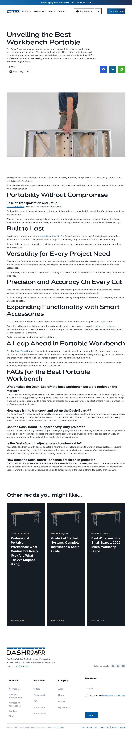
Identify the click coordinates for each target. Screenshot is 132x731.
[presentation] (104, 705)
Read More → (17, 620)
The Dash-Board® (15, 206)
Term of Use (106, 695)
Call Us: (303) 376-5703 (18, 666)
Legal (83, 727)
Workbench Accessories (15, 704)
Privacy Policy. (119, 695)
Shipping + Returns (118, 727)
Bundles (13, 711)
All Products (15, 689)
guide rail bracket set (105, 326)
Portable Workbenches (15, 696)
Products (26, 11)
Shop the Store (116, 11)
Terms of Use (92, 727)
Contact (62, 11)
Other (11, 716)
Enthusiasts (39, 707)
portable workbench (49, 236)
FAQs (36, 701)
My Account (64, 707)
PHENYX (61, 727)
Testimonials (40, 695)
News (61, 695)
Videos (37, 689)
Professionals (40, 713)
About (52, 11)
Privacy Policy (104, 727)
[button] (39, 11)
